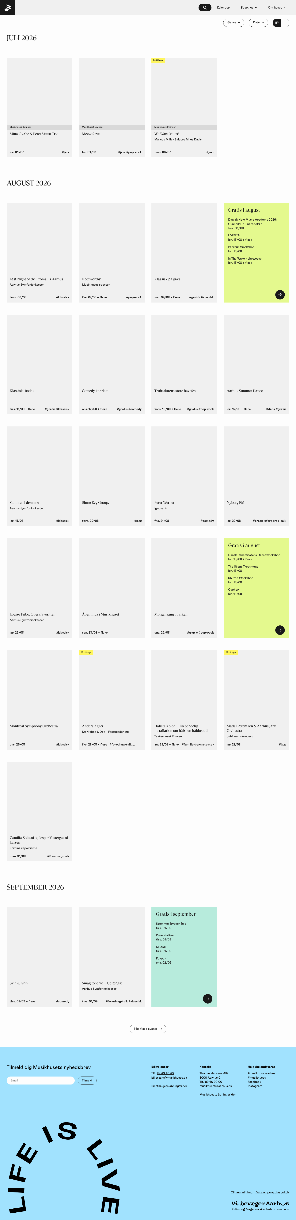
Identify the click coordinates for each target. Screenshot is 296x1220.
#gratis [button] (194, 297)
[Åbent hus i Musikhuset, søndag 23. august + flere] (112, 588)
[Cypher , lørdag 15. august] (256, 592)
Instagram (255, 1086)
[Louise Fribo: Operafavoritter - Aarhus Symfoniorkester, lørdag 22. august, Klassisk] (39, 588)
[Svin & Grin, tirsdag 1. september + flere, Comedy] (39, 957)
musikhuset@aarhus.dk (215, 1086)
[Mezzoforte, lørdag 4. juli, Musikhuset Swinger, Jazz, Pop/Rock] (112, 107)
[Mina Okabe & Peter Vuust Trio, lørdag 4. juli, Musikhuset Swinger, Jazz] (39, 107)
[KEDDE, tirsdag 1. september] (184, 949)
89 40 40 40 (165, 1073)
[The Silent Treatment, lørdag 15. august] (256, 569)
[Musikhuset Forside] (7, 7)
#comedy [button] (135, 409)
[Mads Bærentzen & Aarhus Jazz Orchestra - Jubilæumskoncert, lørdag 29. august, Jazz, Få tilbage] (256, 700)
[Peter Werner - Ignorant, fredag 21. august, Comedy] (184, 476)
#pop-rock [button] (134, 152)
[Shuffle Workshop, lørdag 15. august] (256, 580)
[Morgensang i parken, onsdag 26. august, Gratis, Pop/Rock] (184, 588)
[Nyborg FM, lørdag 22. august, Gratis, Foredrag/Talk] (256, 476)
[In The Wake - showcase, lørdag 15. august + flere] (256, 261)
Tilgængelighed (241, 1192)
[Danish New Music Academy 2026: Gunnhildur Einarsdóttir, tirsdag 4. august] (256, 224)
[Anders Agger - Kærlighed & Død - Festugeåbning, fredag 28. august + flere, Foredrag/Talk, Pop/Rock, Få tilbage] (112, 700)
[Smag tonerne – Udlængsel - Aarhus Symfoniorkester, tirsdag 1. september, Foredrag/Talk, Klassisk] (112, 957)
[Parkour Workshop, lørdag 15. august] (256, 249)
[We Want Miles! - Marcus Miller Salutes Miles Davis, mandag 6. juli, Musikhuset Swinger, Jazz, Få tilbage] (184, 107)
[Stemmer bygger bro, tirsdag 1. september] (184, 926)
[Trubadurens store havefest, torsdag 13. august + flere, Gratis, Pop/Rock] (184, 364)
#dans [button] (270, 409)
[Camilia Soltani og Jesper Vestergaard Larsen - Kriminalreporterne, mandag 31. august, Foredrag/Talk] (39, 811)
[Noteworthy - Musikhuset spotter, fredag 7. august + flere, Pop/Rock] (112, 253)
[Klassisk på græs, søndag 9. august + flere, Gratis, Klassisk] (184, 253)
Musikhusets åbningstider (217, 1094)
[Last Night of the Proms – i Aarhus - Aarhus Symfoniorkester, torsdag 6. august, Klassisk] (39, 253)
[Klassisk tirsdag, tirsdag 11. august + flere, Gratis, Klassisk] (39, 364)
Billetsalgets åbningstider (169, 1086)
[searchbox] (205, 8)
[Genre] (233, 23)
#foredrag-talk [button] (275, 520)
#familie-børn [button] (192, 744)
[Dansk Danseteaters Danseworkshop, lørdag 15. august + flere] (256, 557)
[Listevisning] (281, 23)
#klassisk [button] (62, 297)
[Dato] (258, 23)
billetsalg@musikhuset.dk (169, 1077)
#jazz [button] (65, 152)
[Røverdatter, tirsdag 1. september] (184, 937)
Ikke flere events (145, 1028)
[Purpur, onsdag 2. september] (184, 960)
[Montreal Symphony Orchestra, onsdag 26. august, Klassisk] (39, 700)
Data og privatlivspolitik (272, 1192)
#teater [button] (208, 744)
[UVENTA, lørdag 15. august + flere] (256, 237)
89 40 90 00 (213, 1082)
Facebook (254, 1082)
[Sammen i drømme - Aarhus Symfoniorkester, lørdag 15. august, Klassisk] (39, 476)
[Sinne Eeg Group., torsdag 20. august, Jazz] (112, 476)
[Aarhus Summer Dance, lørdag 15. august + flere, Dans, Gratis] (256, 364)
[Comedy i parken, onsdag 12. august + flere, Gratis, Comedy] (112, 364)
